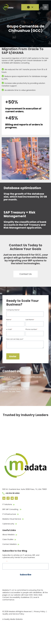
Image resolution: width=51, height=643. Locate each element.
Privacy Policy (39, 611)
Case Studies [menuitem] (7, 539)
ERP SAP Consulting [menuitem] (10, 509)
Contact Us (25, 274)
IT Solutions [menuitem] (7, 504)
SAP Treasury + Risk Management (19, 214)
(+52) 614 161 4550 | (19, 377)
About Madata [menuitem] (8, 534)
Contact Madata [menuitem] (9, 544)
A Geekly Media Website (12, 619)
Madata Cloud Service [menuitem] (11, 519)
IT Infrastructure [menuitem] (9, 514)
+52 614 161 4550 (11, 493)
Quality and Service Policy (13, 614)
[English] (30, 7)
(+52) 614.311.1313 (34, 377)
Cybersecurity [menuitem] (8, 524)
